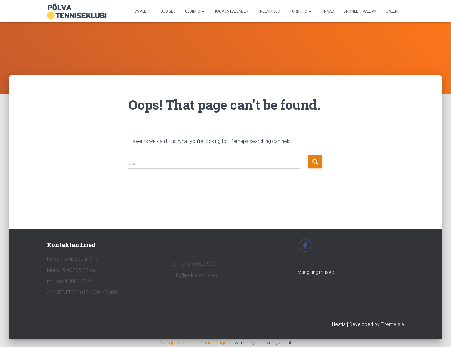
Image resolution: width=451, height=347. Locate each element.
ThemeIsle (392, 324)
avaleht (143, 11)
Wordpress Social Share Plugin (194, 343)
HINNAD (327, 11)
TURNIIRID (300, 11)
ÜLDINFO (194, 11)
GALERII (392, 11)
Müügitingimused (316, 272)
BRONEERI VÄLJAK (360, 11)
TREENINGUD (269, 11)
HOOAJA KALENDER (231, 11)
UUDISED (168, 11)
